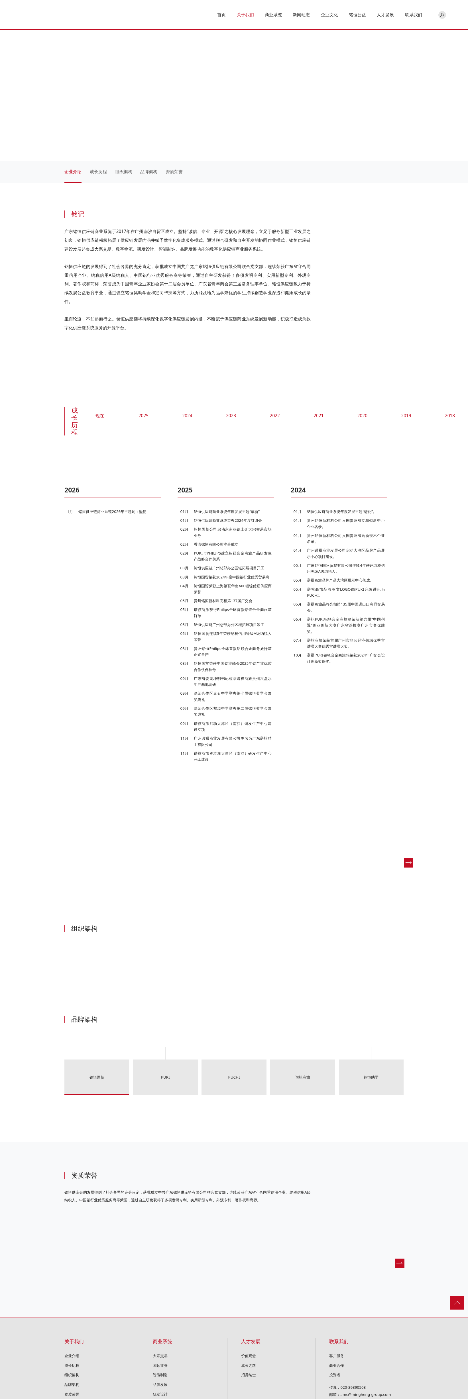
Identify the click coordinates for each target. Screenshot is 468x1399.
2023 (231, 416)
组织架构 (123, 172)
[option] (121, 502)
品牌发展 (160, 1384)
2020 (362, 416)
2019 (406, 416)
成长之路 (248, 1365)
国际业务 (160, 1365)
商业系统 (162, 1341)
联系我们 (339, 1341)
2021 (318, 416)
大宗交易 (160, 1355)
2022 (275, 416)
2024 (187, 416)
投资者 (334, 1374)
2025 (143, 416)
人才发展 (251, 1341)
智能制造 (160, 1374)
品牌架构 (148, 172)
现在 (99, 416)
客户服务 (336, 1355)
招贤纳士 (248, 1374)
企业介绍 (73, 172)
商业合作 (336, 1365)
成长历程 (98, 172)
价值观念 (248, 1355)
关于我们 (74, 1341)
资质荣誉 (174, 172)
